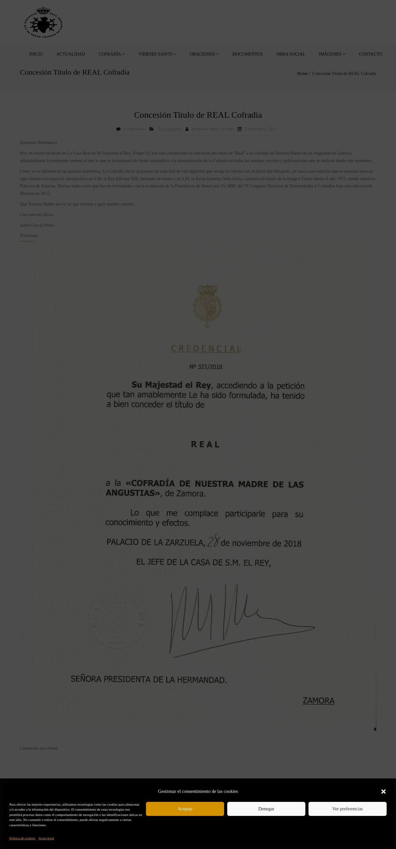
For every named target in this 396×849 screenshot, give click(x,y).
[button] (383, 791)
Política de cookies (22, 838)
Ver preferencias (347, 808)
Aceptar (185, 808)
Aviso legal (46, 838)
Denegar (266, 808)
